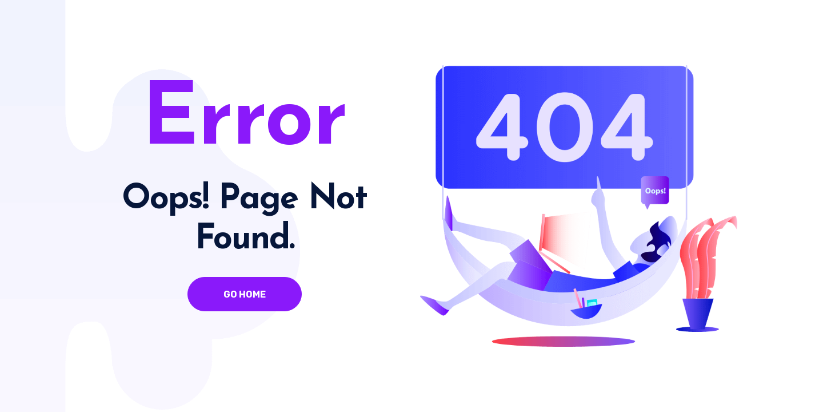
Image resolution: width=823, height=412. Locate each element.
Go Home (244, 294)
